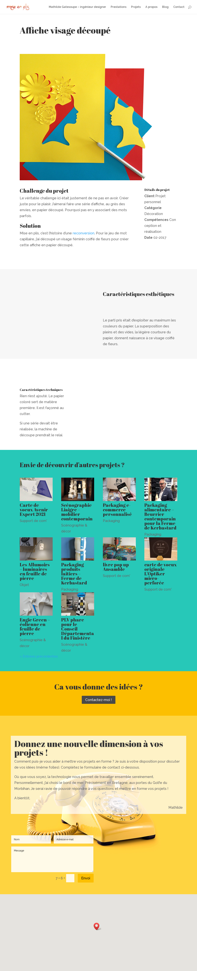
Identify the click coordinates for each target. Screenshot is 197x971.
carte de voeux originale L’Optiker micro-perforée (160, 573)
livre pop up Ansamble (116, 566)
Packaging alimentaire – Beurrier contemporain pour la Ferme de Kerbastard (160, 516)
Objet (24, 585)
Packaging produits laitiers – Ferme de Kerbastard (74, 573)
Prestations (118, 7)
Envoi (85, 878)
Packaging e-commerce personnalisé (117, 509)
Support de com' (33, 521)
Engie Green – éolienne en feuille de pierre (35, 626)
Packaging (111, 521)
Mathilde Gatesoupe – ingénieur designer (77, 7)
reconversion (83, 233)
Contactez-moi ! (98, 700)
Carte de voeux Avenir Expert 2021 (34, 509)
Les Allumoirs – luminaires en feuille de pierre (35, 571)
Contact (178, 7)
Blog (165, 7)
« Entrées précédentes (39, 656)
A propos (151, 7)
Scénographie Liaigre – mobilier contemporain (77, 512)
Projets (136, 7)
